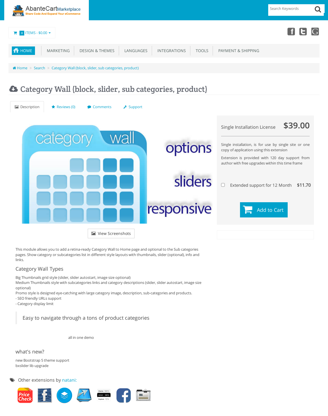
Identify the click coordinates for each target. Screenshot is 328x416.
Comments (99, 106)
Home (26, 50)
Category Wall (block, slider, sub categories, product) (95, 67)
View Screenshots (111, 233)
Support (133, 106)
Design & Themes (96, 50)
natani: (69, 380)
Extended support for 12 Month (264, 185)
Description (27, 106)
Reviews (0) (63, 106)
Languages (135, 50)
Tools (200, 50)
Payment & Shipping (237, 50)
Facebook (291, 31)
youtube (315, 31)
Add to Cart (270, 209)
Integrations (170, 50)
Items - (32, 33)
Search (39, 67)
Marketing (57, 50)
